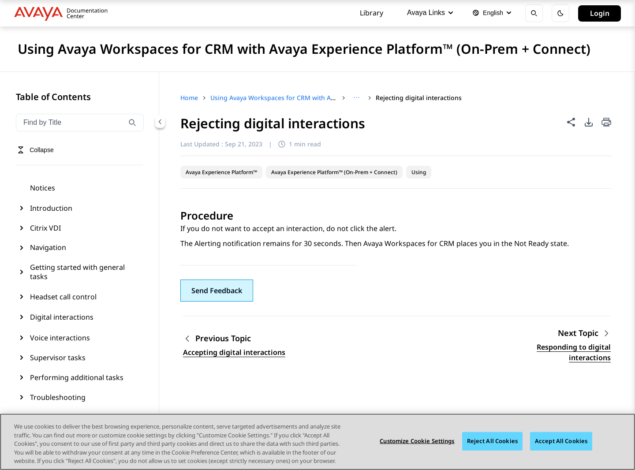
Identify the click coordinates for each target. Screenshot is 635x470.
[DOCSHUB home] (63, 13)
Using (418, 172)
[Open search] (534, 13)
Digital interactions (61, 317)
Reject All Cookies (492, 441)
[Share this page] (571, 122)
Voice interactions (60, 338)
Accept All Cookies (561, 441)
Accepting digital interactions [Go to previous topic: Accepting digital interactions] (234, 352)
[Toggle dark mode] (560, 13)
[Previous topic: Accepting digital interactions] (234, 338)
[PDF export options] (588, 122)
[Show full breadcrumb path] (356, 98)
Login (599, 13)
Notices (42, 188)
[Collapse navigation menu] (160, 122)
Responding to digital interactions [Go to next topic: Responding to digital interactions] (574, 352)
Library (371, 13)
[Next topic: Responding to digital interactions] (584, 333)
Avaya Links (430, 12)
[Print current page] (606, 123)
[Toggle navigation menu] (35, 150)
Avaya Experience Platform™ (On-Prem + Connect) (334, 172)
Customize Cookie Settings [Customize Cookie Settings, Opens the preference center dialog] (417, 441)
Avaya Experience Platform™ (221, 172)
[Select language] (491, 13)
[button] (216, 291)
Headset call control (63, 297)
